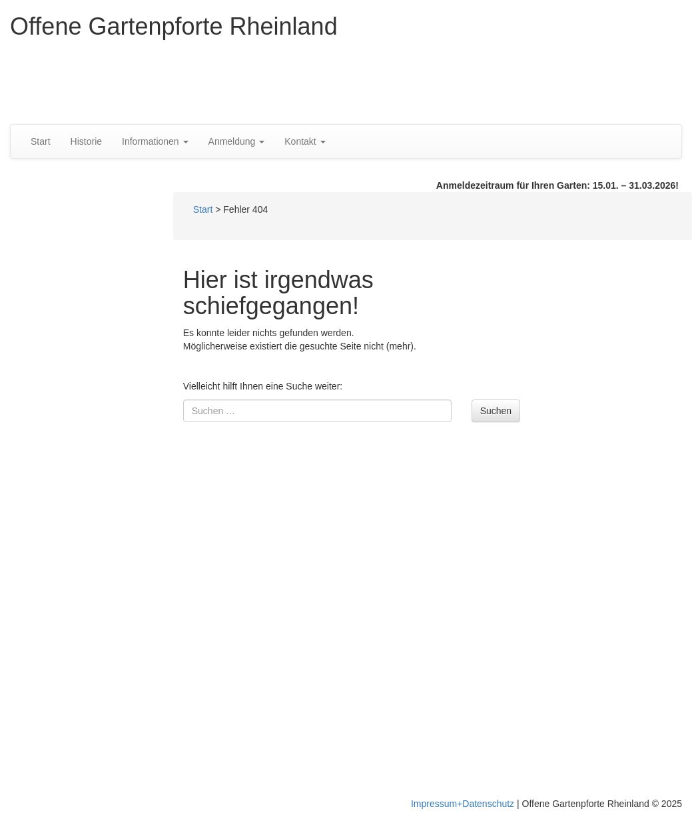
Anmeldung (236, 141)
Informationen (155, 141)
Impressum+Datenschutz (462, 803)
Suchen (496, 410)
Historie (86, 141)
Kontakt (304, 141)
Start (41, 141)
